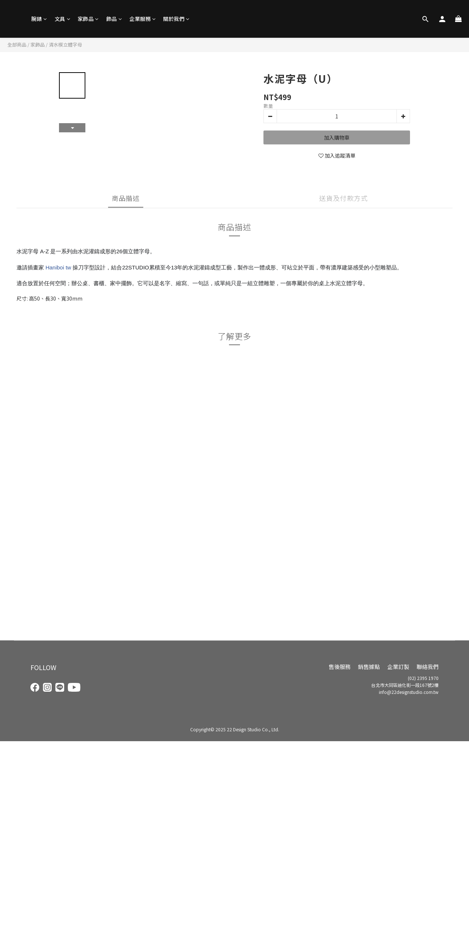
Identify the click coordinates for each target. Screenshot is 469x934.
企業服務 (142, 18)
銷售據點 (369, 666)
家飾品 (88, 18)
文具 (62, 18)
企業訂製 (398, 666)
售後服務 (340, 666)
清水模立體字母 (65, 44)
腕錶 (39, 18)
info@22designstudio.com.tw (409, 692)
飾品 (114, 18)
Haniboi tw (58, 267)
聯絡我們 (428, 666)
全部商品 (16, 44)
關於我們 (176, 18)
